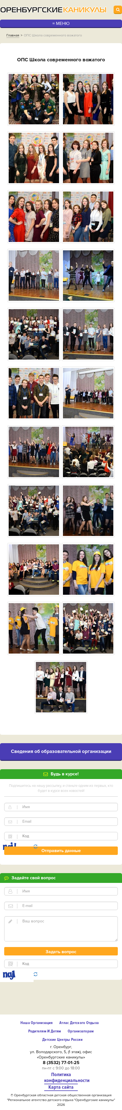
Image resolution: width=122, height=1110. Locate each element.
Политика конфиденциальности (61, 1078)
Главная (12, 35)
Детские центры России (62, 1039)
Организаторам (81, 1031)
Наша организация (36, 1022)
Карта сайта (61, 1087)
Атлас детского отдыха (79, 1022)
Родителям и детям (44, 1031)
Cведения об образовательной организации (61, 751)
